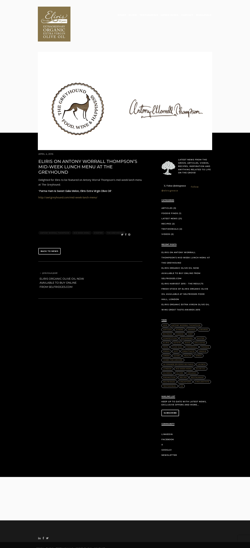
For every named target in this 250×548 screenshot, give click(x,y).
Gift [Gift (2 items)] (176, 336)
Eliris (134, 15)
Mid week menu (82, 218)
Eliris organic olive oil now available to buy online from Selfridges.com (62, 268)
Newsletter (169, 440)
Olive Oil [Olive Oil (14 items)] (201, 354)
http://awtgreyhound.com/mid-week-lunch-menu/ (67, 182)
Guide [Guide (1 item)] (177, 341)
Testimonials (149, 15)
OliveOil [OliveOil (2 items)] (167, 358)
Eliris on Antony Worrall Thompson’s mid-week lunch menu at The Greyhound (185, 242)
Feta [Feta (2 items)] (165, 332)
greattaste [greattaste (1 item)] (188, 336)
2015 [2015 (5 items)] (165, 310)
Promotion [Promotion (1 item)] (169, 363)
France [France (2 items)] (205, 332)
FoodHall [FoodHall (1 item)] (191, 332)
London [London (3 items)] (167, 354)
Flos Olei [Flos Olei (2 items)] (177, 332)
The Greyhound (115, 218)
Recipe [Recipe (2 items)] (183, 363)
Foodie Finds (169, 198)
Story (123, 15)
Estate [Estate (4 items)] (177, 328)
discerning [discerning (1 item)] (187, 323)
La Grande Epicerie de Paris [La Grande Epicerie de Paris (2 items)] (178, 350)
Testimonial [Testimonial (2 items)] (169, 371)
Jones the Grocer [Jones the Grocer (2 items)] (172, 345)
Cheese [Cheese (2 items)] (180, 319)
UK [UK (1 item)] (181, 371)
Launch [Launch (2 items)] (202, 350)
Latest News (169, 204)
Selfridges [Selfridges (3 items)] (169, 367)
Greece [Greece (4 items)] (202, 336)
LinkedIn (167, 419)
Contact (187, 15)
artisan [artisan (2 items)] (167, 315)
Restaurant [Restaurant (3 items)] (197, 363)
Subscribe (170, 398)
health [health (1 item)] (187, 341)
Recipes (166, 209)
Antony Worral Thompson (54, 218)
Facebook (167, 425)
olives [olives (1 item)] (179, 358)
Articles (167, 193)
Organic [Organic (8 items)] (192, 358)
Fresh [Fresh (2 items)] (166, 336)
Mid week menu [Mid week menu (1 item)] (184, 354)
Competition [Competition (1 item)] (170, 323)
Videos (165, 219)
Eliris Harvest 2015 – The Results (182, 269)
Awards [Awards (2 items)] (203, 315)
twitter (48, 524)
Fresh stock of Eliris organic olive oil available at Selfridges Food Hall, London (184, 279)
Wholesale (203, 15)
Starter (98, 218)
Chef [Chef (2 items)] (190, 319)
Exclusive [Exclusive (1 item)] (200, 328)
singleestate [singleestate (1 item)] (202, 367)
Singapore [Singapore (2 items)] (185, 367)
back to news (49, 236)
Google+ (166, 435)
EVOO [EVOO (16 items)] (187, 328)
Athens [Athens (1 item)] (180, 315)
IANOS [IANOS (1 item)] (198, 341)
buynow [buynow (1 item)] (167, 319)
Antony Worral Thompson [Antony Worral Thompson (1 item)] (185, 310)
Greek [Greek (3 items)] (166, 341)
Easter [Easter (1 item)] (201, 323)
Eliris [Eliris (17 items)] (166, 328)
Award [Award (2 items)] (191, 315)
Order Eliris (170, 15)
